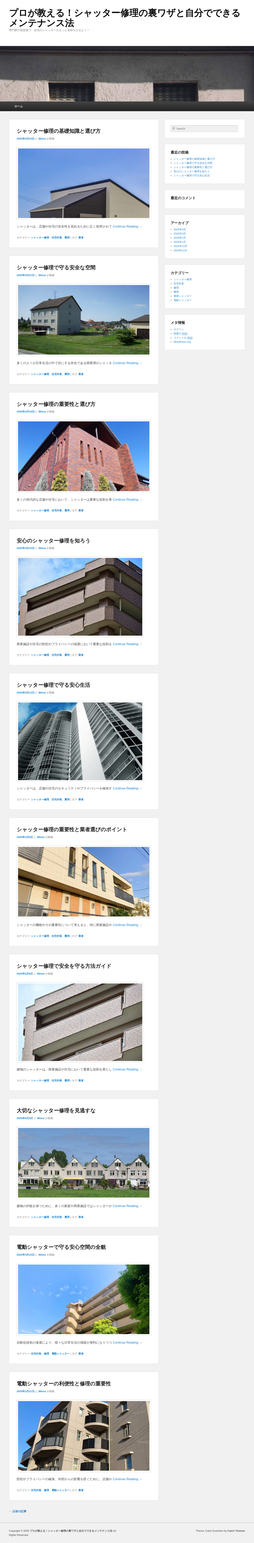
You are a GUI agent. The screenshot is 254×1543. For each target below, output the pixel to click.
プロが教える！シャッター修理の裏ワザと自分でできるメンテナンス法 (125, 18)
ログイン (179, 329)
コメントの (183, 337)
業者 (81, 237)
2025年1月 (180, 241)
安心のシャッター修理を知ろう (53, 541)
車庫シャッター (183, 296)
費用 (67, 237)
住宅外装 (57, 237)
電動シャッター (61, 1353)
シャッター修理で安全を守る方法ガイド (64, 966)
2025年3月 (180, 233)
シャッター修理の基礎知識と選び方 (59, 131)
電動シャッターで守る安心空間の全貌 (61, 1247)
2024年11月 (180, 250)
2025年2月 (180, 237)
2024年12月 (180, 246)
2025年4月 (180, 229)
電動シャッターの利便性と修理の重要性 (64, 1384)
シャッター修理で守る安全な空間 (56, 268)
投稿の (180, 333)
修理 (46, 1353)
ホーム (18, 106)
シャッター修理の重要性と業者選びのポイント (72, 829)
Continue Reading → (127, 226)
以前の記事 (17, 1511)
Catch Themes (236, 1530)
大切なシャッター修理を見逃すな (56, 1110)
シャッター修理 (40, 237)
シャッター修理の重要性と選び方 (56, 404)
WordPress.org (182, 341)
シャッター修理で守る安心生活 (53, 685)
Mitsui (42, 138)
